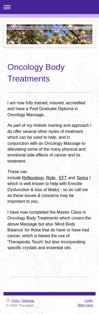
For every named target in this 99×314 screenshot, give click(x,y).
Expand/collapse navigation (49, 7)
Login (88, 300)
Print (13, 301)
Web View (85, 305)
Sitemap (28, 301)
